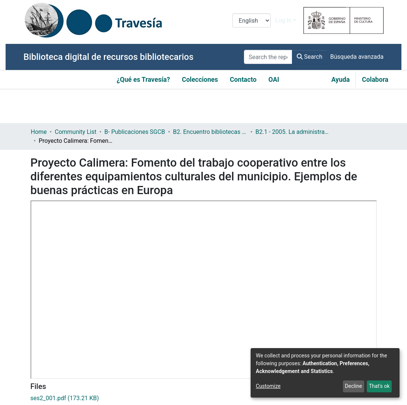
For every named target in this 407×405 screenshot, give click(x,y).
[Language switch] (251, 20)
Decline (353, 386)
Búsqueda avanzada (357, 56)
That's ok (379, 386)
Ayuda (340, 79)
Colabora (375, 79)
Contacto (243, 79)
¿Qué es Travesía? (143, 79)
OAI (273, 79)
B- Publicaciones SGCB (134, 131)
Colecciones (200, 79)
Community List (75, 131)
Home (39, 131)
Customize (268, 386)
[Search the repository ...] (268, 57)
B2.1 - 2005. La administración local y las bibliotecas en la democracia (292, 131)
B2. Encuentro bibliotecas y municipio (210, 131)
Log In (283, 20)
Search (309, 56)
